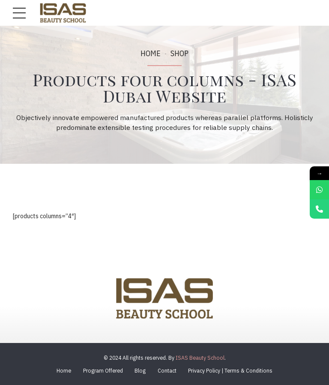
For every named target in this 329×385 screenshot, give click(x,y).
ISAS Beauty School (200, 357)
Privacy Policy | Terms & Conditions (230, 370)
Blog (140, 370)
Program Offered (103, 370)
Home (151, 53)
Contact (167, 370)
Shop (179, 53)
